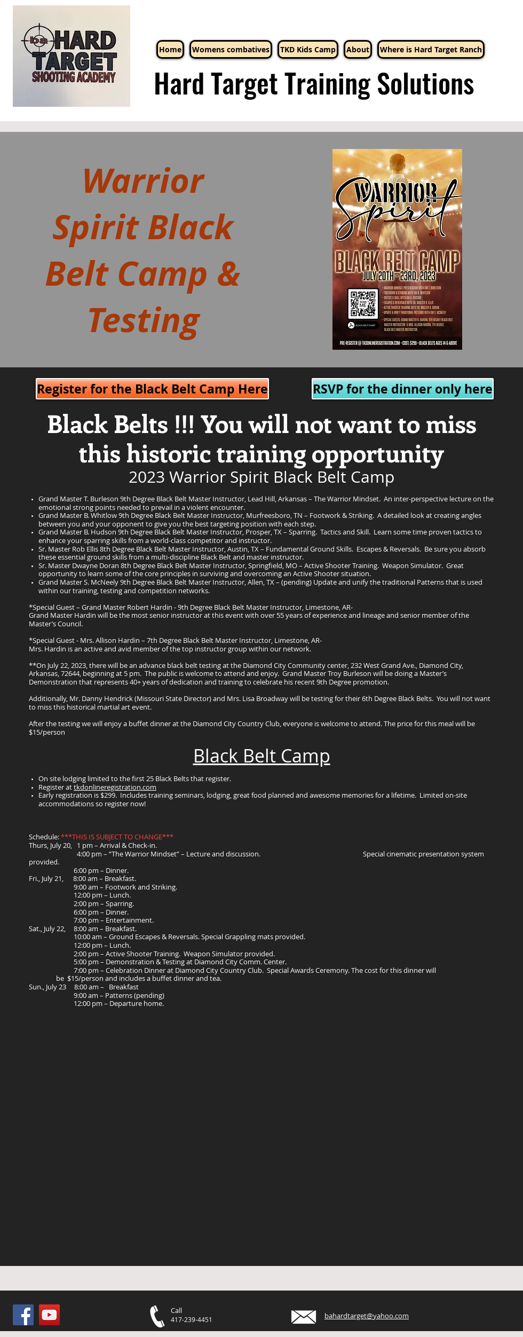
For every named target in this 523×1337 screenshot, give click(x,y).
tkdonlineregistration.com (115, 787)
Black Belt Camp (261, 755)
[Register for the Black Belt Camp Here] (152, 388)
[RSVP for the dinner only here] (403, 388)
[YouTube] (49, 1314)
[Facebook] (23, 1314)
